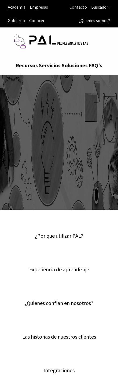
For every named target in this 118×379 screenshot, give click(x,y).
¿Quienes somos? (94, 20)
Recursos (27, 65)
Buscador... (100, 7)
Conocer (37, 20)
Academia (16, 7)
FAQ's (95, 65)
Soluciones (75, 65)
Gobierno (16, 20)
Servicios (50, 65)
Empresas (39, 7)
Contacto (78, 7)
